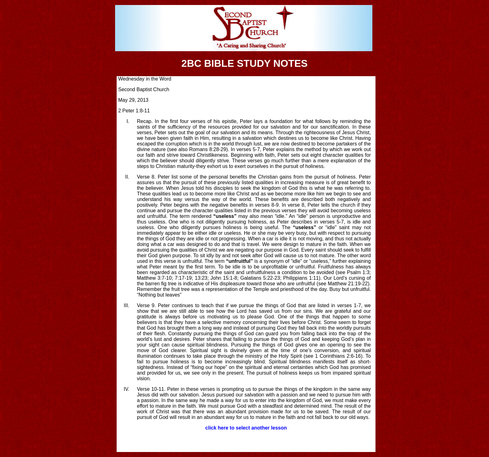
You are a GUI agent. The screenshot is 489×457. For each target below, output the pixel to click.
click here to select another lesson (246, 427)
